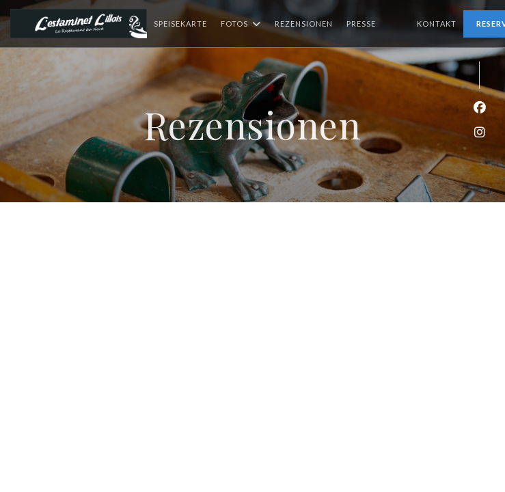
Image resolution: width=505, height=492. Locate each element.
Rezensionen (304, 23)
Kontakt (436, 23)
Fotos (241, 24)
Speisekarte (180, 23)
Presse (361, 23)
